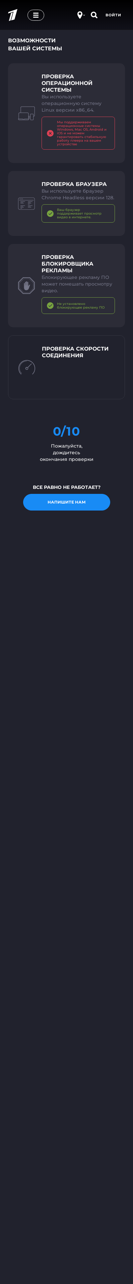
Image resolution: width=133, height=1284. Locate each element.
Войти (113, 15)
